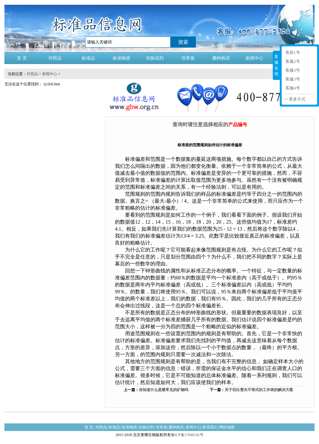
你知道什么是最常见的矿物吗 (163, 390)
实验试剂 (155, 58)
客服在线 (276, 65)
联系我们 (210, 427)
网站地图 (227, 427)
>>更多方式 (294, 99)
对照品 (55, 58)
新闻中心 (254, 58)
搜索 (183, 42)
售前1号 (292, 52)
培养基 (188, 58)
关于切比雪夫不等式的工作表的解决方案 (259, 390)
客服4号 (292, 88)
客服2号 (292, 61)
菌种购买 (221, 58)
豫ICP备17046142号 (187, 435)
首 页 (22, 58)
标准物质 (121, 58)
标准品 (88, 58)
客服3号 (292, 70)
